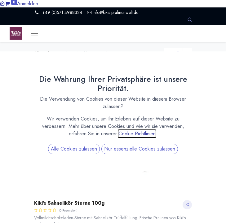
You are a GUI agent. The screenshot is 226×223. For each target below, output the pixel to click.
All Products (45, 53)
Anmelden (27, 3)
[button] (189, 19)
